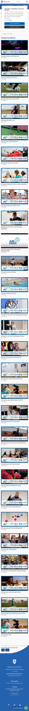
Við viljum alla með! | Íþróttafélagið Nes (11, 528)
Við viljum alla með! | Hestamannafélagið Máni (13, 442)
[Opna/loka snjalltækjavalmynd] (27, 2)
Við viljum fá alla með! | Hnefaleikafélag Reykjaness (11, 227)
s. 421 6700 (14, 671)
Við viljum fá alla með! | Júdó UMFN (10, 421)
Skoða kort (14, 693)
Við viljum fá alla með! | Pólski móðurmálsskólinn (14, 184)
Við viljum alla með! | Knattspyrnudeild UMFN (13, 613)
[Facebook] (9, 704)
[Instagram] (14, 704)
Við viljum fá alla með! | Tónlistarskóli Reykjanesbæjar (11, 250)
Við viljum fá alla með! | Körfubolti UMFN (12, 400)
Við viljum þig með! (6, 634)
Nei (7, 650)
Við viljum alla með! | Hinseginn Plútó (11, 592)
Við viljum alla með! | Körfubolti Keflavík (11, 378)
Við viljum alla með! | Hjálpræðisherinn (11, 506)
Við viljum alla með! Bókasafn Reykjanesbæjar (13, 570)
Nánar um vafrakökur (8, 20)
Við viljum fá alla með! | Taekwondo (10, 205)
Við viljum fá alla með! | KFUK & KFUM (11, 357)
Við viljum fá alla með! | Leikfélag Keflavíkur (12, 336)
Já (3, 650)
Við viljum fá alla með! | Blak (8, 272)
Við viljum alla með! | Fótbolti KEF (10, 99)
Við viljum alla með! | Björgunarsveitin (11, 485)
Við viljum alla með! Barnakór (8, 549)
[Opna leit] (18, 1)
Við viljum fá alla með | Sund (8, 293)
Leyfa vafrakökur (14, 23)
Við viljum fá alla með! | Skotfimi (9, 163)
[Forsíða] (5, 1)
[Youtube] (20, 704)
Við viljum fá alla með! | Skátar (9, 77)
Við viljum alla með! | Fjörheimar (9, 141)
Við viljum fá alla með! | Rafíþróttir (10, 56)
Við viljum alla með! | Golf (8, 120)
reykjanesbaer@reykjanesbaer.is (14, 673)
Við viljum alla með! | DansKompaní (10, 464)
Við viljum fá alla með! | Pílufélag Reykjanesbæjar (14, 314)
